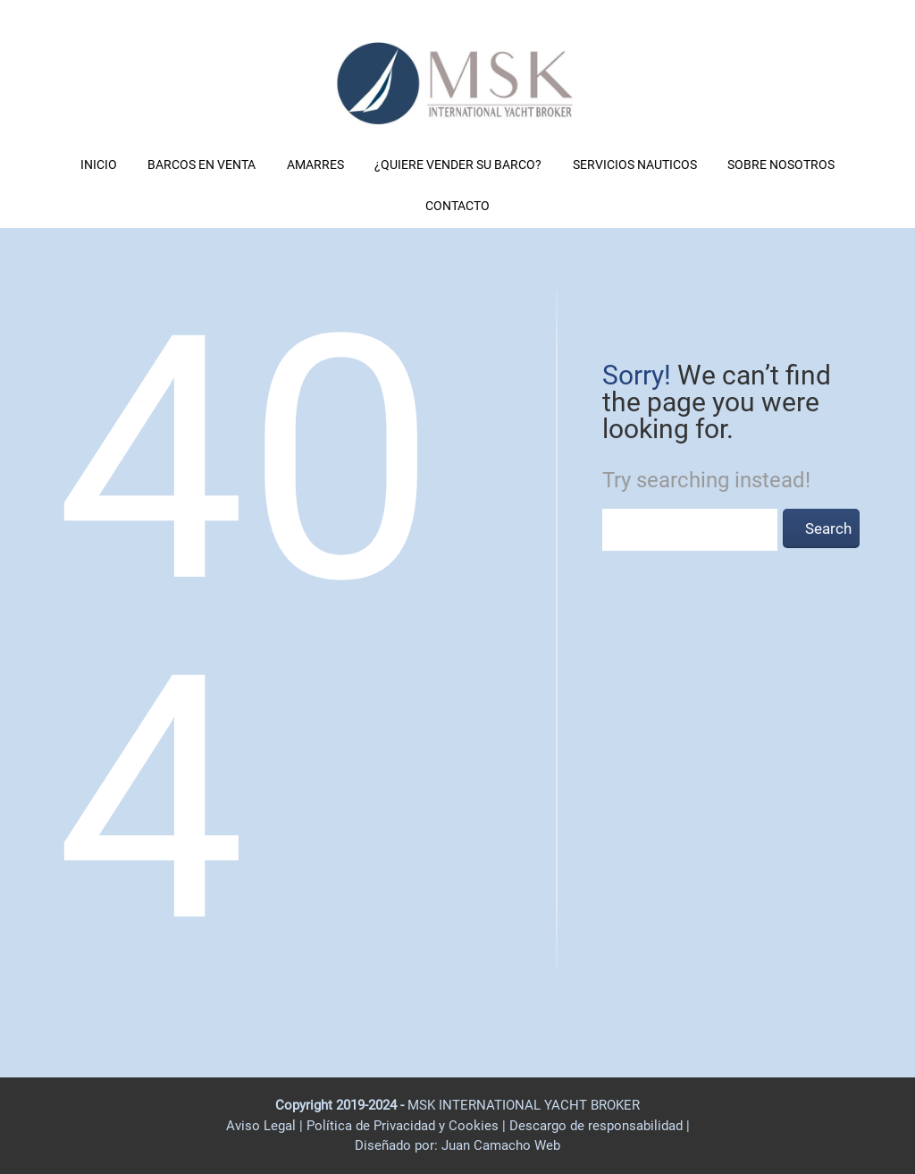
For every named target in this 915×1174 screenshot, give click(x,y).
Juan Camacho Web (499, 1145)
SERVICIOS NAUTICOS (635, 164)
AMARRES (315, 164)
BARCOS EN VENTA (201, 164)
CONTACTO (457, 205)
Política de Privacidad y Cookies (404, 1126)
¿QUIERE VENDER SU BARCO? (457, 164)
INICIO (98, 164)
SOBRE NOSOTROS (781, 164)
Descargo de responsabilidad (597, 1126)
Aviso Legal (261, 1126)
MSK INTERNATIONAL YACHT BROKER (523, 1105)
